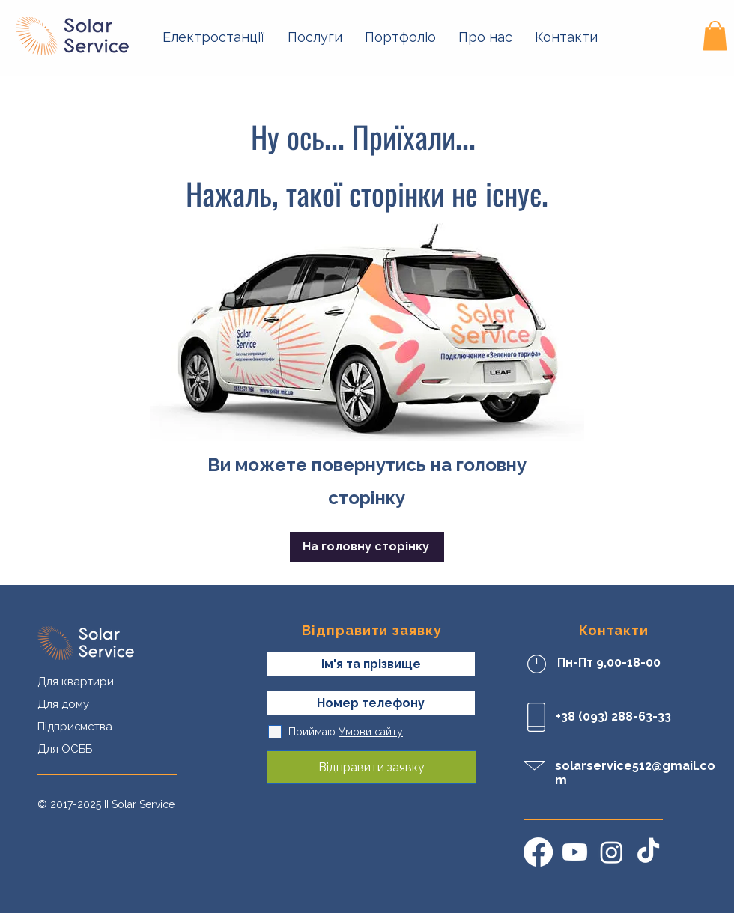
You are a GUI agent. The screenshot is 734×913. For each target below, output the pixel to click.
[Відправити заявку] (371, 767)
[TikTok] (648, 852)
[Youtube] (574, 852)
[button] (213, 37)
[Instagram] (611, 852)
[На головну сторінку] (367, 547)
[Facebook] (538, 852)
